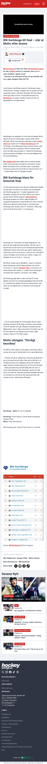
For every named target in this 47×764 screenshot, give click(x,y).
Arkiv (3, 750)
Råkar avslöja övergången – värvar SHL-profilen (22, 599)
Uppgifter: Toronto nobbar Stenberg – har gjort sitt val (28, 623)
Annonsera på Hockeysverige (12, 721)
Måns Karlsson (7, 688)
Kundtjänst (5, 717)
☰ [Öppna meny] (43, 3)
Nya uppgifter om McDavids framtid (27, 611)
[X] (23, 54)
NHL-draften (19, 617)
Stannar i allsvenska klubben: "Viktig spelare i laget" (27, 637)
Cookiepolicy (6, 740)
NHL (16, 605)
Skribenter (6, 691)
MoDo (13, 71)
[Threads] (24, 566)
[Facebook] (20, 566)
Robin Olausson (15, 54)
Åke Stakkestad (9, 558)
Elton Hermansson (10, 562)
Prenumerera (27, 4)
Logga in (36, 4)
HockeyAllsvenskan (35, 69)
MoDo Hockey (34, 558)
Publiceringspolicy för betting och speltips (17, 747)
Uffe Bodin (5, 681)
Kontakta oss (6, 714)
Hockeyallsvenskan (11, 36)
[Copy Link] (28, 566)
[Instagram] (6, 672)
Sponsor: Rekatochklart (10, 724)
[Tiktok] (14, 672)
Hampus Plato (22, 558)
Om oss (4, 730)
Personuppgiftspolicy (9, 743)
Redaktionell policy (8, 734)
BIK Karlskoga (8, 69)
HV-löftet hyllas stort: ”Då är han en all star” (28, 650)
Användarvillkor (7, 737)
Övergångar (8, 596)
